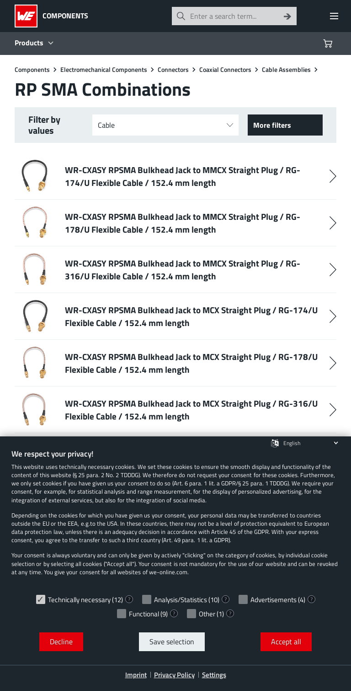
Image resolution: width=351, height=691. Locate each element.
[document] (175, 519)
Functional (144, 614)
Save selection (171, 641)
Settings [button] (214, 675)
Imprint (136, 675)
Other (207, 614)
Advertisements (273, 599)
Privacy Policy (174, 675)
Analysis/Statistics (180, 599)
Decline (61, 641)
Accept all (286, 641)
